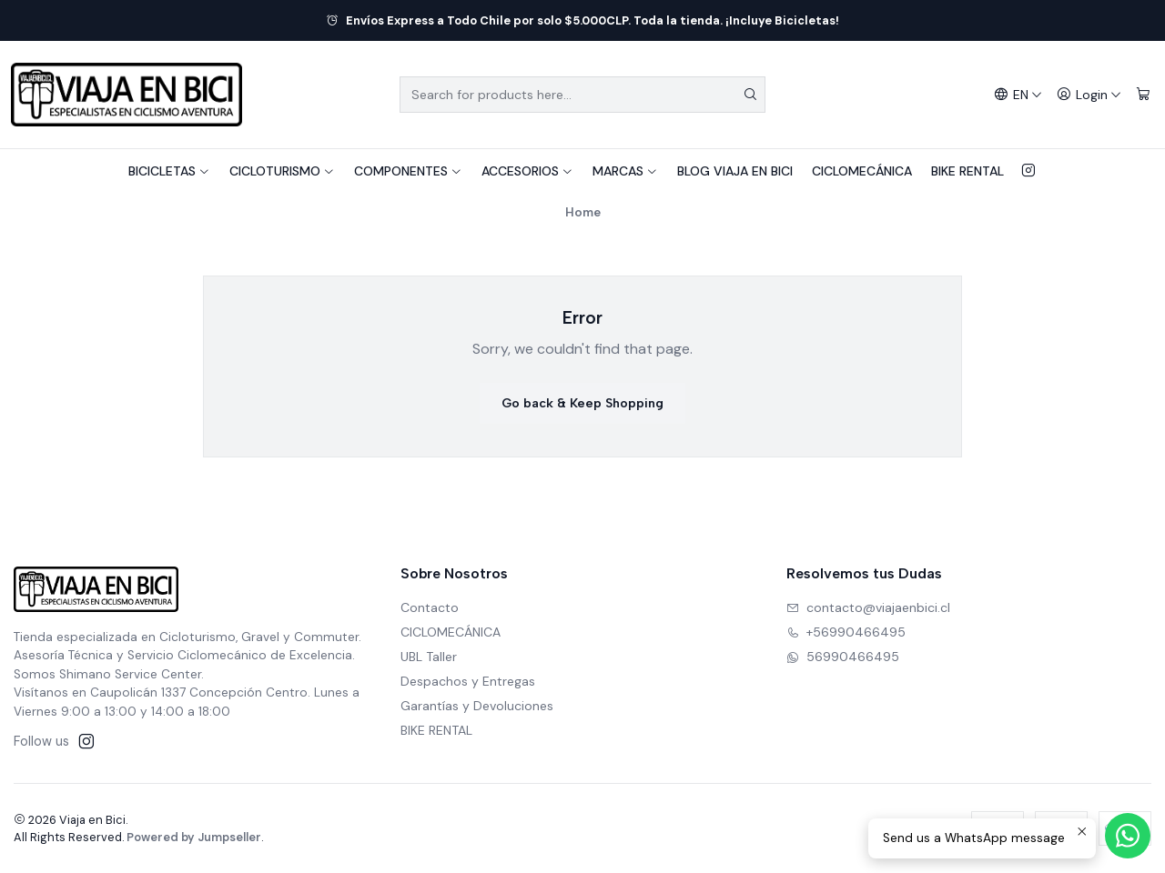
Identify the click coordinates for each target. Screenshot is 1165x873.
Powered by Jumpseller (194, 837)
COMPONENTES (408, 171)
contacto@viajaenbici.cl (868, 607)
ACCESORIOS (527, 171)
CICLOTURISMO (282, 171)
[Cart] (1143, 95)
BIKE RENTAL (967, 171)
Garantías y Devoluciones (476, 705)
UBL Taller (428, 656)
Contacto (429, 607)
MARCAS (625, 171)
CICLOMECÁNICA (862, 171)
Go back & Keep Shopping (582, 403)
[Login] (1089, 95)
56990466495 (842, 656)
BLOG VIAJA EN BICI (735, 171)
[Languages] (1018, 95)
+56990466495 (846, 632)
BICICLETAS (169, 171)
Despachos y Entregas (467, 681)
